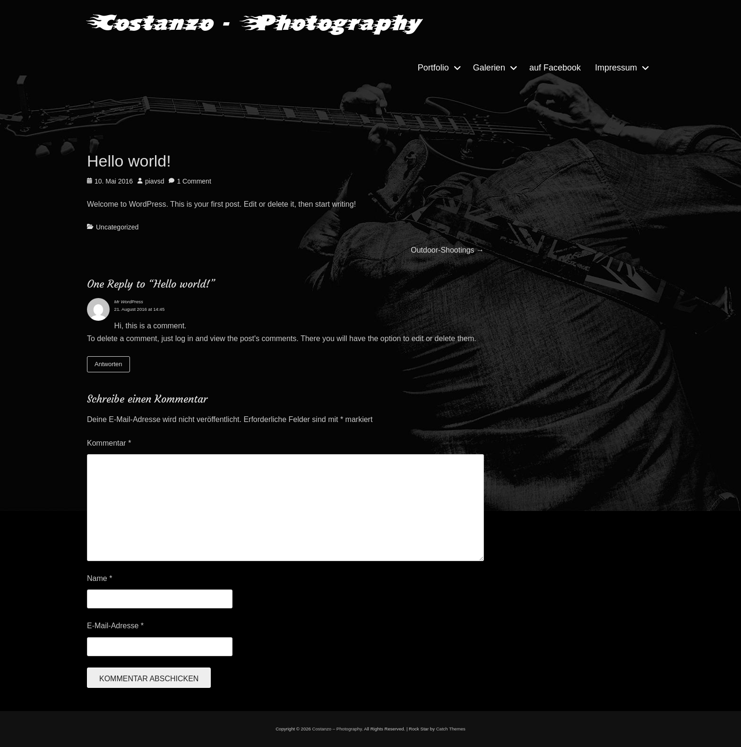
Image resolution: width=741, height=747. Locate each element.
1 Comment (194, 181)
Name (99, 578)
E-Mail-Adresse (115, 626)
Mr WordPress (128, 301)
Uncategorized (117, 227)
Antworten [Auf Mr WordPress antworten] (108, 364)
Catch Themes (450, 728)
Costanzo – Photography (337, 728)
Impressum (616, 67)
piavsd (154, 181)
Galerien (489, 67)
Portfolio (433, 67)
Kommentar (109, 443)
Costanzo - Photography (253, 22)
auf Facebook (555, 67)
